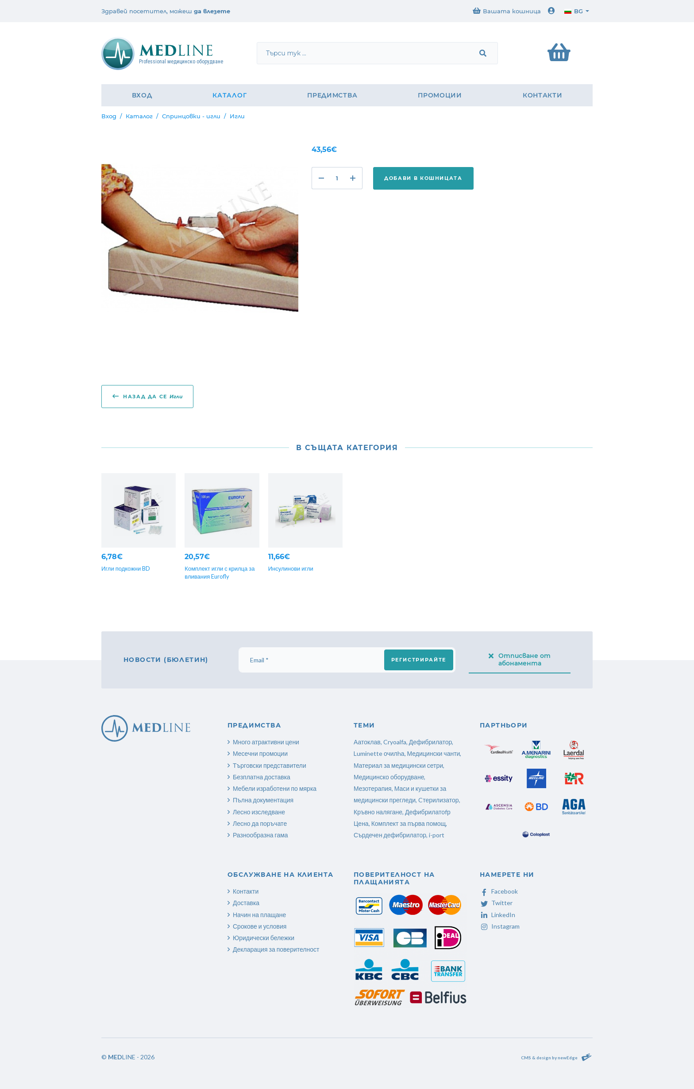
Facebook (499, 891)
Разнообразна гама (260, 835)
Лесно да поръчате (260, 823)
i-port (436, 835)
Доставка (246, 902)
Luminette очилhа (379, 753)
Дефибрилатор (430, 742)
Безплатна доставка (261, 777)
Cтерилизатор (438, 800)
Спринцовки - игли (191, 116)
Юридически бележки (263, 937)
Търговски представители (269, 765)
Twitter (496, 902)
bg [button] (573, 11)
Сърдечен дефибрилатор (390, 835)
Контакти (543, 95)
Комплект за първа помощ (408, 823)
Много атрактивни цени (266, 742)
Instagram (500, 926)
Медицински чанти (433, 753)
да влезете (212, 11)
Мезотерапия (373, 788)
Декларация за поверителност (276, 949)
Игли (237, 116)
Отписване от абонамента (520, 659)
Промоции (440, 95)
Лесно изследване (259, 812)
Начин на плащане (259, 914)
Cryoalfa (394, 742)
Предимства (332, 95)
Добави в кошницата (423, 178)
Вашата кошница (507, 11)
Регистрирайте (418, 660)
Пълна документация (263, 800)
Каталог (229, 95)
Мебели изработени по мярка (274, 788)
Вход (142, 95)
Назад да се (147, 396)
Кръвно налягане (378, 812)
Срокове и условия (259, 926)
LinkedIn (497, 914)
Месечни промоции (260, 753)
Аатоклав (367, 742)
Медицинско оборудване (389, 777)
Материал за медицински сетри (398, 765)
